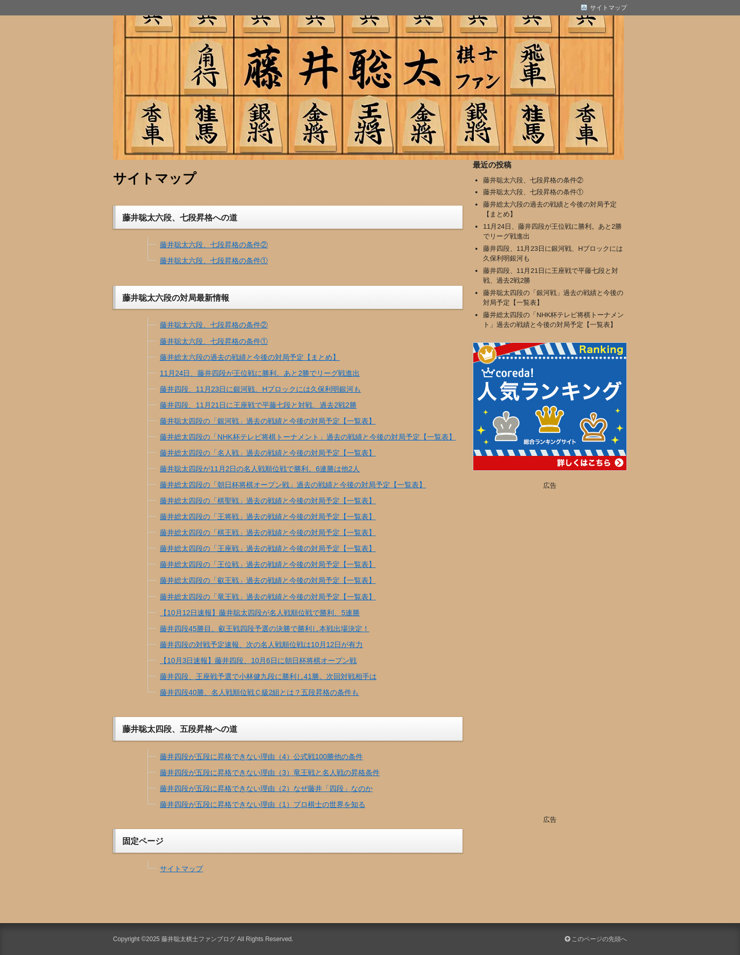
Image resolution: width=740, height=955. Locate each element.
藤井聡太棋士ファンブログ (198, 939)
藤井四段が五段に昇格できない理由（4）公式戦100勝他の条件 (261, 756)
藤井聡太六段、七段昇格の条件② (214, 245)
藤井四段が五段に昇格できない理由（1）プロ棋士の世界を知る (262, 804)
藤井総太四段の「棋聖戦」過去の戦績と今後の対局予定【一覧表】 (268, 501)
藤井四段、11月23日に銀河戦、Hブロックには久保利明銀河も (260, 389)
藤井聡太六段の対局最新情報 (175, 297)
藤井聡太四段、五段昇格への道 (179, 728)
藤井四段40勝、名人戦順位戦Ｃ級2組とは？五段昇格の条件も (259, 692)
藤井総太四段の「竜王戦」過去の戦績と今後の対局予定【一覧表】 (268, 597)
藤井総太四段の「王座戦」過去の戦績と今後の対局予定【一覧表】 (268, 548)
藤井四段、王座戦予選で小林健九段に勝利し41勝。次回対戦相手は (268, 676)
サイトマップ (181, 869)
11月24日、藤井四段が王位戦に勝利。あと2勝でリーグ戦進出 (260, 373)
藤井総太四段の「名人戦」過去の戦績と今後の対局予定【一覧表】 (268, 453)
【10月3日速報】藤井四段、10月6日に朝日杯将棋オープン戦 (258, 660)
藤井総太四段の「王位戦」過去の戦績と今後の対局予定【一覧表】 (268, 564)
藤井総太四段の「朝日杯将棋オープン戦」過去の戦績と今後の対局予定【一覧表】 (293, 485)
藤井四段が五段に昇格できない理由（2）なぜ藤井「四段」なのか (266, 788)
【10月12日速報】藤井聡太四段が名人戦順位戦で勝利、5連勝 (260, 613)
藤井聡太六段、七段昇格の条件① (214, 260)
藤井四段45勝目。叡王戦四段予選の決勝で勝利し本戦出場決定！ (264, 629)
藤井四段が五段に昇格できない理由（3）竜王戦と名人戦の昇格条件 (270, 772)
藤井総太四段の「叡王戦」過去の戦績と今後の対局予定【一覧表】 (268, 580)
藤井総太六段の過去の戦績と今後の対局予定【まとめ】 (250, 357)
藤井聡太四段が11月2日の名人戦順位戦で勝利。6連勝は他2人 (260, 469)
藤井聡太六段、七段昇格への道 (179, 217)
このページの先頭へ (596, 939)
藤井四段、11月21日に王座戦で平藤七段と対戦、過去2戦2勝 (258, 405)
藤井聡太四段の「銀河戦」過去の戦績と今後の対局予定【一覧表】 (268, 421)
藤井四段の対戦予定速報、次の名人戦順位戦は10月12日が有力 (261, 644)
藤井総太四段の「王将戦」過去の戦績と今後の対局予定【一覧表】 (268, 516)
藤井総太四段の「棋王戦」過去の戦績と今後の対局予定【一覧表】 (268, 532)
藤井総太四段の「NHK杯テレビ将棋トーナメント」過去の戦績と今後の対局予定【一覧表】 (308, 437)
